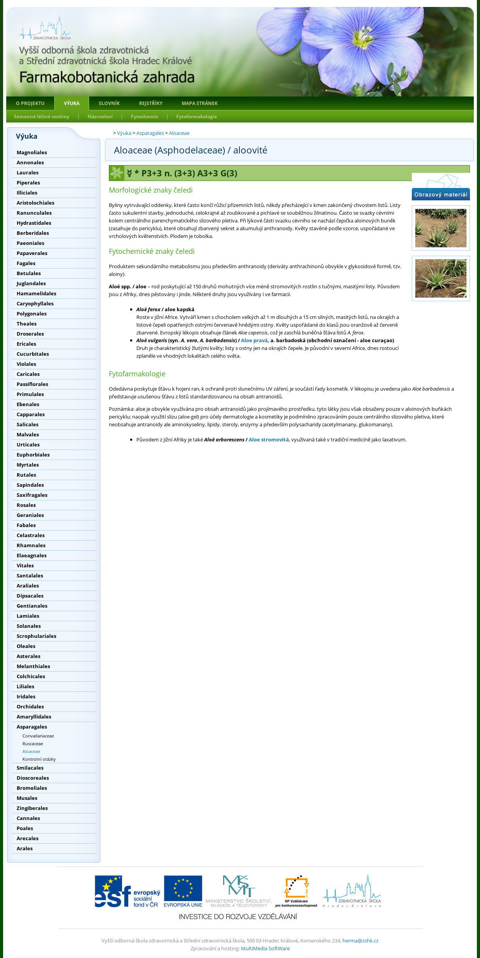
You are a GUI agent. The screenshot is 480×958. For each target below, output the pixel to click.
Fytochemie (144, 116)
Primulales (30, 394)
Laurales (27, 172)
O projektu (30, 103)
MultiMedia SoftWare (265, 948)
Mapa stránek (200, 103)
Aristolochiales (35, 202)
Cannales (28, 818)
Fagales (26, 263)
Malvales (28, 434)
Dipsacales (30, 595)
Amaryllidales (34, 716)
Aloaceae (31, 751)
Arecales (27, 838)
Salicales (27, 424)
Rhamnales (31, 545)
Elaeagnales (31, 555)
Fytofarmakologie (196, 116)
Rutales (26, 474)
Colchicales (31, 676)
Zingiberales (32, 808)
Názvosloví (100, 116)
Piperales (28, 182)
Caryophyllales (35, 303)
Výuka (71, 103)
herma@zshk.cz (360, 940)
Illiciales (27, 192)
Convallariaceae (38, 736)
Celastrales (31, 535)
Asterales (28, 656)
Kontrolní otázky (39, 759)
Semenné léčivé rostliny (41, 116)
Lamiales (28, 615)
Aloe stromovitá (269, 439)
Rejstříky (150, 103)
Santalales (30, 575)
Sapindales (30, 484)
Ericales (26, 343)
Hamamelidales (36, 293)
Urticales (28, 444)
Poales (25, 828)
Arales (25, 848)
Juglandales (31, 283)
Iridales (26, 696)
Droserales (30, 333)
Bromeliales (32, 787)
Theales (26, 323)
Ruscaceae (32, 743)
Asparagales (32, 726)
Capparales (31, 414)
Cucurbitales (33, 353)
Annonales (30, 162)
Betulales (29, 273)
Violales (26, 363)
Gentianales (32, 605)
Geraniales (30, 515)
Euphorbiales (33, 454)
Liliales (25, 686)
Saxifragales (32, 494)
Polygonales (31, 313)
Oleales (26, 646)
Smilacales (30, 767)
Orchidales (30, 706)
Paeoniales (30, 242)
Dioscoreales (33, 777)
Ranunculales (34, 212)
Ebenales (28, 404)
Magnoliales (32, 152)
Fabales (26, 525)
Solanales (29, 625)
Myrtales (28, 464)
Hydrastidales (34, 222)
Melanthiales (33, 666)
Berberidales (33, 232)
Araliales (28, 585)
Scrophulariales (36, 635)
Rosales (26, 504)
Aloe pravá (254, 340)
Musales (27, 797)
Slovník (109, 103)
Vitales (25, 565)
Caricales (28, 373)
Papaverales (32, 253)
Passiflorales (32, 384)
